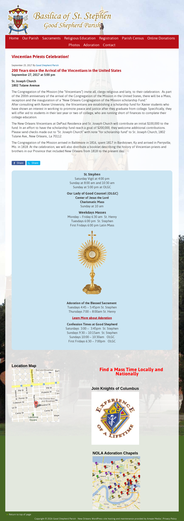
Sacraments (51, 38)
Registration (108, 38)
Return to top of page (20, 514)
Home (14, 38)
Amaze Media (154, 519)
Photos (74, 45)
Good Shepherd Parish (47, 65)
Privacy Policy (170, 519)
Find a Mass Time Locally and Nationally (131, 371)
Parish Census (133, 38)
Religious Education (79, 38)
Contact (109, 45)
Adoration (91, 45)
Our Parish (30, 38)
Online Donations (161, 38)
